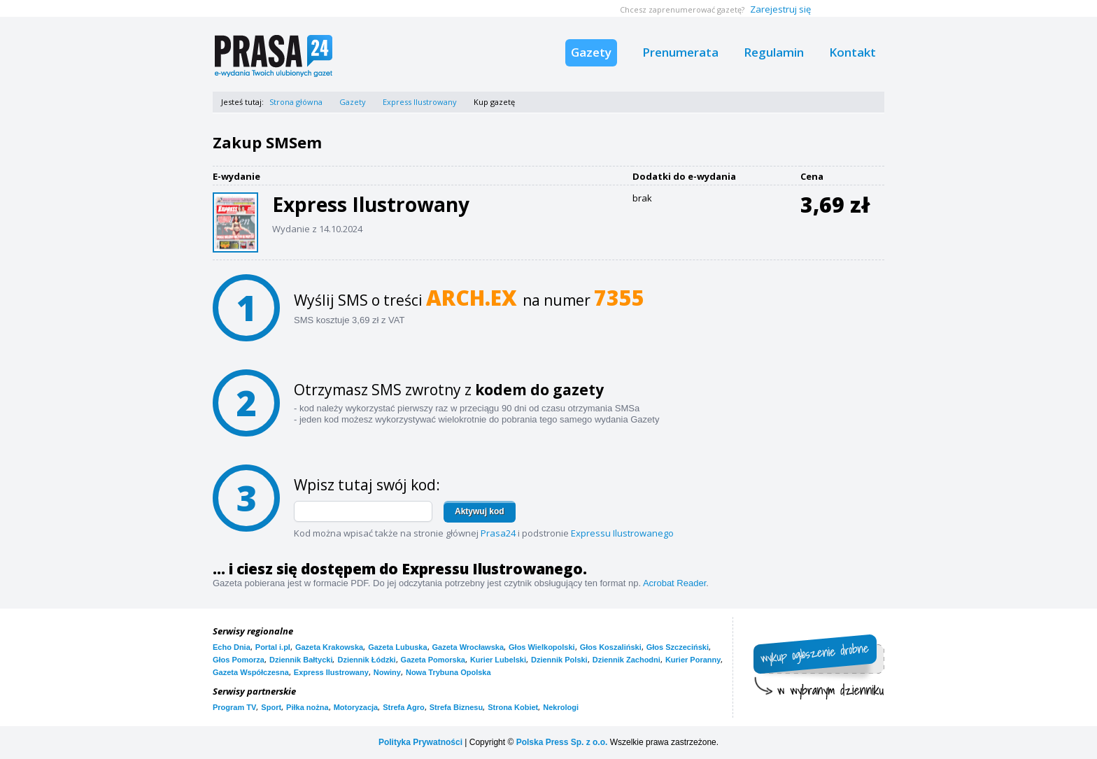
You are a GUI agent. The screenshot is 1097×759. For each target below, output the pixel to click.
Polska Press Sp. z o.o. (562, 742)
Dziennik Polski (559, 659)
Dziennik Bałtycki (300, 659)
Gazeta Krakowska (329, 647)
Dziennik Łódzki (366, 659)
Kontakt (852, 52)
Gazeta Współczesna (251, 672)
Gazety (591, 52)
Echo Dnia (231, 647)
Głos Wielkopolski (542, 647)
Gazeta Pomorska (433, 659)
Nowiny (387, 672)
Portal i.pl (272, 647)
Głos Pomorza (238, 659)
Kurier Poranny (693, 659)
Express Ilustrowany (420, 102)
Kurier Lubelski (498, 659)
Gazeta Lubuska (397, 647)
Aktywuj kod (479, 511)
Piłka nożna (307, 707)
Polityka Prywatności (420, 742)
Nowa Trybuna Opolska (448, 672)
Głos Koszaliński (611, 647)
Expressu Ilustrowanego (622, 533)
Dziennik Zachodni (626, 659)
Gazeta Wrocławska (468, 647)
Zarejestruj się (780, 9)
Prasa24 (498, 533)
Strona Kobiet (513, 707)
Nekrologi (561, 707)
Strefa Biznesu (456, 707)
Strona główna (296, 102)
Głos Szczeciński (677, 647)
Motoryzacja (356, 707)
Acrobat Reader (674, 583)
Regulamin (774, 52)
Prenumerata (680, 52)
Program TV (234, 707)
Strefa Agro (404, 707)
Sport (271, 707)
